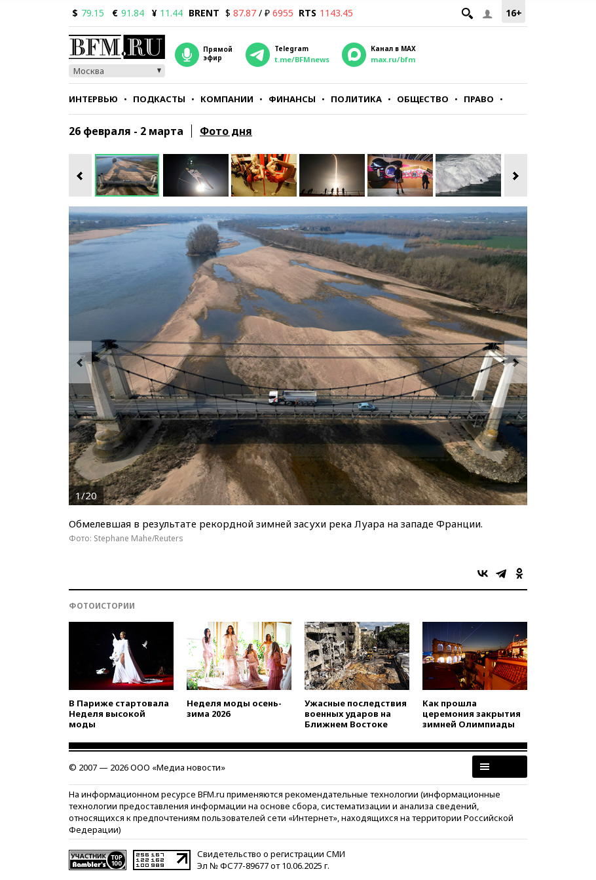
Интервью (93, 99)
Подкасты (159, 99)
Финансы (292, 99)
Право (479, 99)
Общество (423, 99)
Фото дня (226, 131)
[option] (129, 175)
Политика (356, 99)
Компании (226, 99)
